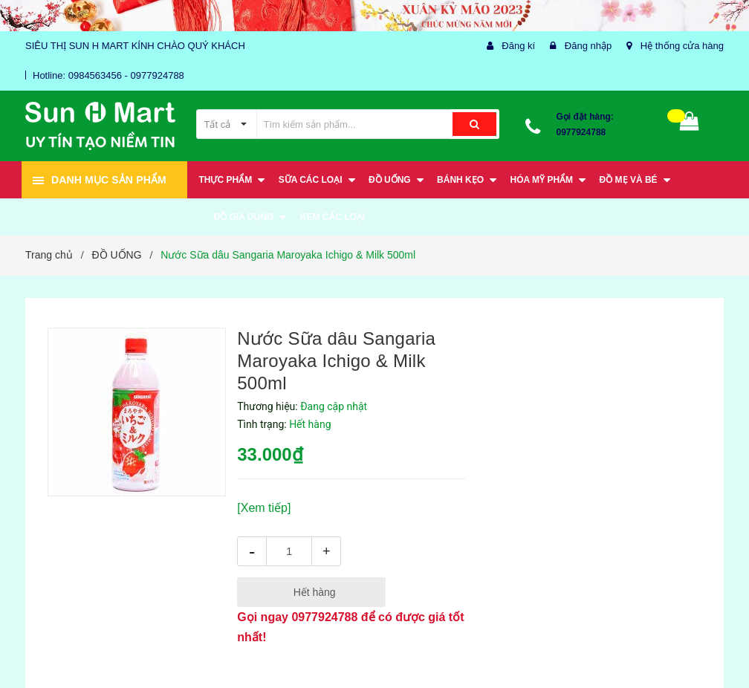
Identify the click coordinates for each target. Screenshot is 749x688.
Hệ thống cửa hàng (682, 45)
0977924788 (581, 132)
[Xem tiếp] (264, 508)
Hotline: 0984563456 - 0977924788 (108, 75)
